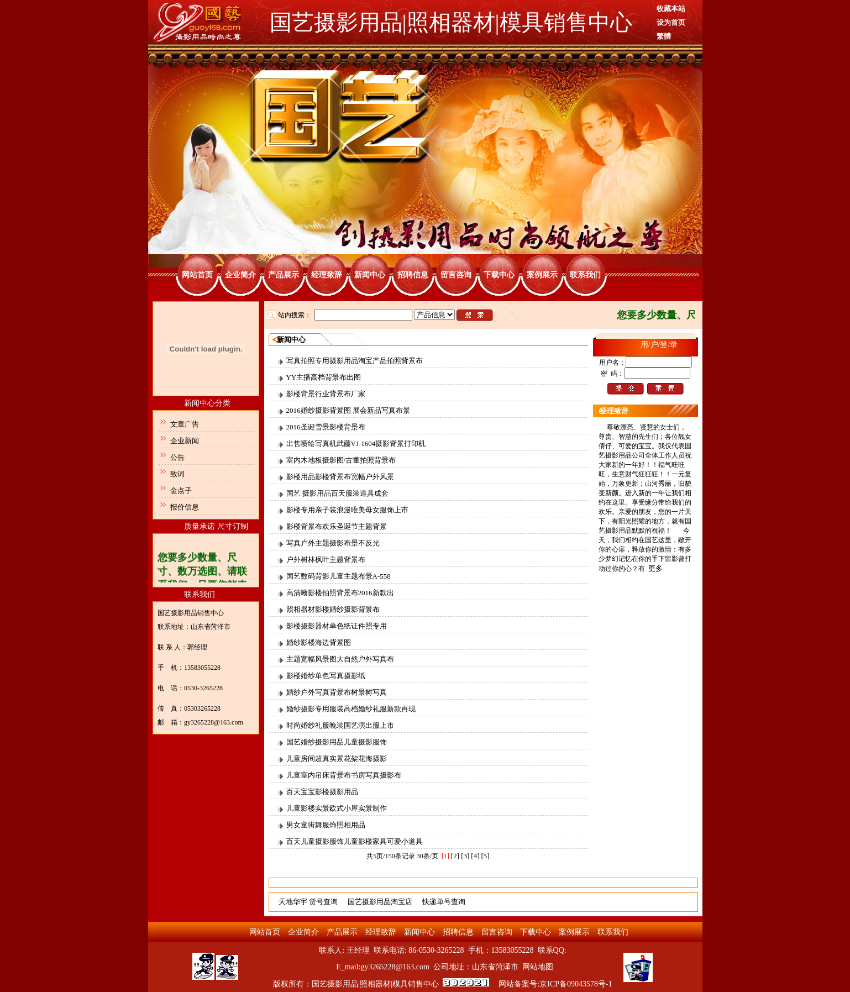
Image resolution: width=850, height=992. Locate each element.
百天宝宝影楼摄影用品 (322, 792)
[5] (485, 856)
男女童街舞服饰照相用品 (325, 825)
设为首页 (671, 22)
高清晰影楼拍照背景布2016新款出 (340, 593)
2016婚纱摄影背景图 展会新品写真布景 (348, 410)
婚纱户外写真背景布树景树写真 (336, 692)
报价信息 (184, 507)
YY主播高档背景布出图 (323, 377)
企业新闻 (184, 441)
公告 (177, 457)
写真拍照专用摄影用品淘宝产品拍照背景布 (354, 360)
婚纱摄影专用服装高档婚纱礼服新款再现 (351, 709)
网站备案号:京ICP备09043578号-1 (555, 984)
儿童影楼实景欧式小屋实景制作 (336, 808)
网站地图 (537, 967)
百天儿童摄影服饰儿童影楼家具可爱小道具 (354, 841)
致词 (177, 474)
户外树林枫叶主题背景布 (325, 559)
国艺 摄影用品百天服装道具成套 (337, 493)
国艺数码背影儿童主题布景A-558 (338, 576)
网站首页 (197, 275)
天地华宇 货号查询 (308, 901)
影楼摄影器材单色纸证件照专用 (336, 626)
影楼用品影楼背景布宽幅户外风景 (340, 477)
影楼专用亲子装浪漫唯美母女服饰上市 (347, 510)
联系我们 (585, 275)
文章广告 (184, 424)
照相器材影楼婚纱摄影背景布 (333, 609)
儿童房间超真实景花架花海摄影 (336, 758)
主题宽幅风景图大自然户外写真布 (340, 659)
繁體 (664, 36)
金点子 (181, 490)
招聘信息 (412, 275)
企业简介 (240, 275)
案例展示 (542, 275)
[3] (465, 856)
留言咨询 (455, 275)
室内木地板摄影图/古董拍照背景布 (341, 460)
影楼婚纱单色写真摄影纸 (325, 675)
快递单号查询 (443, 901)
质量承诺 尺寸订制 (216, 526)
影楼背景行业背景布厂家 (325, 394)
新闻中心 (369, 275)
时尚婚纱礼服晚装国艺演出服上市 (340, 725)
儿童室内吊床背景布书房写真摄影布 (343, 775)
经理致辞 (326, 275)
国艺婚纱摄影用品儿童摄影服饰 (336, 742)
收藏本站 (671, 8)
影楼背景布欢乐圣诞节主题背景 (336, 526)
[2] (455, 856)
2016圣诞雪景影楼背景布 (325, 427)
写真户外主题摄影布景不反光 (333, 543)
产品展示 (283, 275)
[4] (475, 856)
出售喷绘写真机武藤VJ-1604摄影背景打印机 (356, 443)
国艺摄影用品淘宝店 (380, 901)
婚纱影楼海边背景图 (318, 642)
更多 (655, 568)
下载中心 (499, 275)
